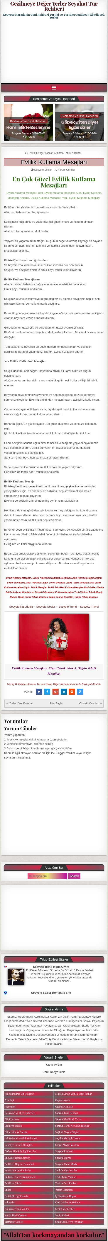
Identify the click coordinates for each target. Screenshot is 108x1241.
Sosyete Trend (68, 606)
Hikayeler (10, 1202)
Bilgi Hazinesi (12, 1119)
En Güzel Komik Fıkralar (18, 1170)
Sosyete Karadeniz (21, 606)
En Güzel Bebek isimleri (17, 1157)
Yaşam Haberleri (64, 1189)
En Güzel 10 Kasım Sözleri (42, 970)
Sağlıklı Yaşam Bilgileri (67, 1132)
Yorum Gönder (66, 169)
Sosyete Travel (89, 606)
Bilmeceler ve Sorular (16, 1132)
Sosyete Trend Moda (66, 1164)
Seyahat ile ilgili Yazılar (68, 1138)
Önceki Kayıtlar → (90, 703)
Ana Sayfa (55, 703)
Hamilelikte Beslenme (28, 127)
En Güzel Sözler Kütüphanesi (20, 1177)
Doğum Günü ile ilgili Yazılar (20, 1151)
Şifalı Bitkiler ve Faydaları (69, 1221)
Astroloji (9, 1100)
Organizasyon (62, 1100)
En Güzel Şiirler (13, 1183)
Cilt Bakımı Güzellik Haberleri (21, 1138)
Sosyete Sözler (20, 133)
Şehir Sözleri (62, 1215)
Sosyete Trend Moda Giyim (51, 966)
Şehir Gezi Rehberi (65, 1209)
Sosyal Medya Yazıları (67, 1145)
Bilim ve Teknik (13, 1125)
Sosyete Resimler (64, 1151)
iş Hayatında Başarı (65, 1196)
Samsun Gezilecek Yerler (68, 1119)
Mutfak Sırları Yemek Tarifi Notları (73, 1093)
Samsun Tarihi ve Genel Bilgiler (72, 1125)
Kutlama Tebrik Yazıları (67, 153)
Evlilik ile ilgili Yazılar (41, 153)
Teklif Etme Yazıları (65, 1177)
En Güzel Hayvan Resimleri (19, 1164)
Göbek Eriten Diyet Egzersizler (79, 124)
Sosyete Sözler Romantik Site (51, 992)
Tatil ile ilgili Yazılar (66, 1170)
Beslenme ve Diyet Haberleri (28, 121)
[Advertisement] (54, 51)
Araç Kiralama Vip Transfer (19, 1093)
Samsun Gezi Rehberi (66, 1113)
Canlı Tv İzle (54, 1064)
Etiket (8, 1189)
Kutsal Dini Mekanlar (16, 1215)
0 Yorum (30, 136)
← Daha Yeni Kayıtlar (19, 703)
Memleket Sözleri (14, 1221)
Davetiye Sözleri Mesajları (19, 1145)
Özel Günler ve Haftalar (68, 1202)
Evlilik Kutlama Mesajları (54, 162)
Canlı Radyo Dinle (54, 1072)
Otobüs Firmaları (64, 1106)
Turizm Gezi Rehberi (66, 1183)
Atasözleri (10, 1106)
